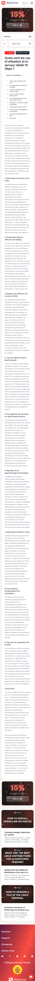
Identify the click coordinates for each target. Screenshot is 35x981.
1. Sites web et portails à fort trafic (17, 81)
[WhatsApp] (32, 956)
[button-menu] (32, 3)
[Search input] (20, 43)
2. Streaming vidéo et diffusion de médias (18, 86)
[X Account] (10, 956)
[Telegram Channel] (25, 956)
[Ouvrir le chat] (31, 977)
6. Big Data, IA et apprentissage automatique (18, 103)
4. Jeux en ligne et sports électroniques (16, 94)
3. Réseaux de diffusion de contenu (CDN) (17, 90)
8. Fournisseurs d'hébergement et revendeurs (18, 110)
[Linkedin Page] (17, 956)
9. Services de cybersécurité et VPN (18, 114)
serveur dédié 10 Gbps (18, 148)
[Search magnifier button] (30, 43)
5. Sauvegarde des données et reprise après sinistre (18, 99)
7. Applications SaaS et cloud (17, 107)
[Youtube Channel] (2, 956)
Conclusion (12, 118)
